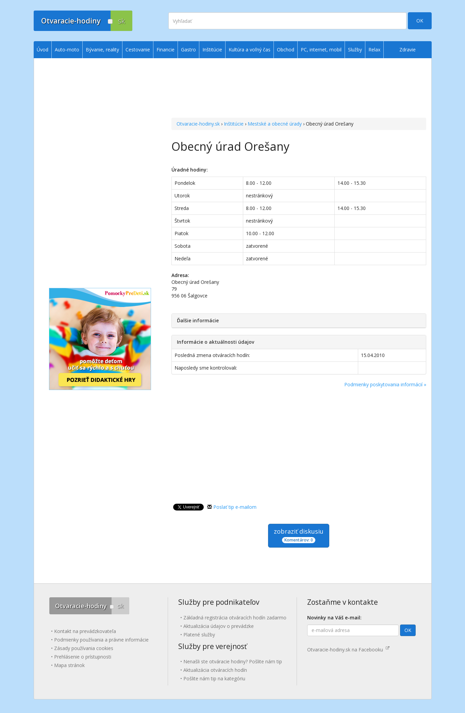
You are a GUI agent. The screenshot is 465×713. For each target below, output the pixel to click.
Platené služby (199, 634)
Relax (374, 49)
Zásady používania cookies (83, 648)
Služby (355, 49)
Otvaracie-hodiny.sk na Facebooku (348, 649)
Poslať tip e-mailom (234, 507)
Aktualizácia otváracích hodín (215, 670)
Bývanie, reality (102, 49)
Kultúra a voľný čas (249, 49)
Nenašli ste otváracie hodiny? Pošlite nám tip (232, 661)
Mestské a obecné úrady (275, 123)
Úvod (42, 49)
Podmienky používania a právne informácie (101, 639)
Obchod (285, 49)
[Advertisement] (298, 89)
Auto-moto (67, 49)
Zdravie (407, 49)
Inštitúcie (234, 123)
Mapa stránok (69, 665)
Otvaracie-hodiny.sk (198, 123)
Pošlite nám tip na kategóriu (214, 678)
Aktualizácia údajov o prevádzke (218, 626)
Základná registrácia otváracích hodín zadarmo (234, 617)
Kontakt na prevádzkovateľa (85, 631)
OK (419, 20)
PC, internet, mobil (321, 49)
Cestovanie (138, 49)
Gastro (188, 49)
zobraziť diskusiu (298, 535)
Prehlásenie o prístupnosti (82, 656)
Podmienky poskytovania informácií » (385, 384)
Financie (165, 49)
